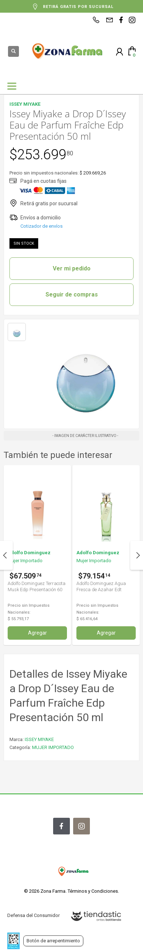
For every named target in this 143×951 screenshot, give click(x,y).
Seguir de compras (71, 294)
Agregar (37, 633)
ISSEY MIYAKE (39, 739)
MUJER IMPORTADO (53, 747)
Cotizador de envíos (41, 226)
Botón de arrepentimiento (53, 940)
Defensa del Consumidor (33, 915)
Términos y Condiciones (93, 891)
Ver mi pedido (72, 268)
